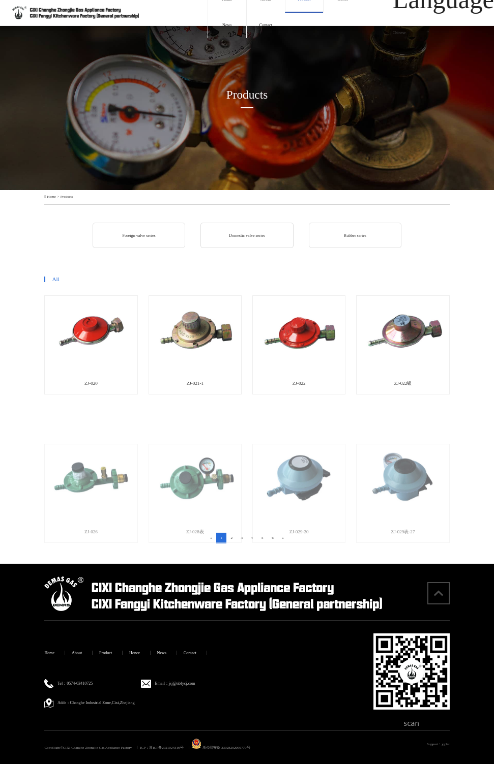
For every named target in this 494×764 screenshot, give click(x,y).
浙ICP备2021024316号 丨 (169, 748)
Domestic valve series (247, 235)
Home (51, 197)
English (399, 58)
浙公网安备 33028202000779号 (220, 748)
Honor (134, 653)
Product (105, 653)
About (77, 653)
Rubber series (355, 235)
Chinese (399, 32)
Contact (265, 25)
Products (67, 197)
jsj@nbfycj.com (182, 683)
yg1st (445, 744)
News (226, 25)
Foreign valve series (139, 235)
